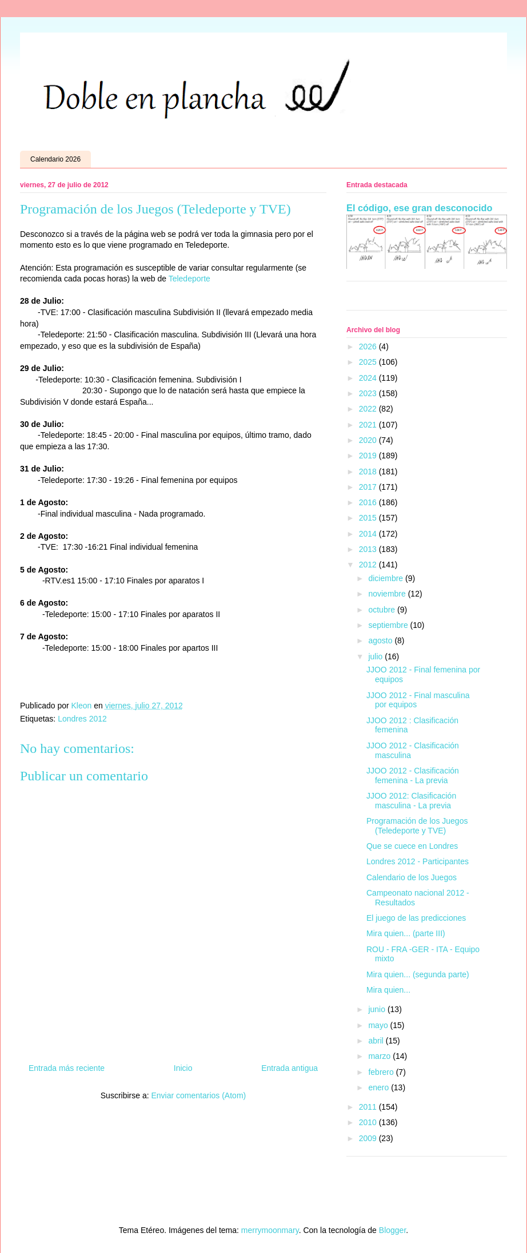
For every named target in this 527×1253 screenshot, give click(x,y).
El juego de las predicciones (416, 917)
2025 (369, 361)
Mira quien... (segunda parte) (417, 974)
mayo (379, 1025)
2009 (369, 1138)
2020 (369, 440)
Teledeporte (189, 278)
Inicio (183, 1068)
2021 (369, 424)
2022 (369, 408)
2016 (369, 502)
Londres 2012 (82, 718)
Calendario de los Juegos (411, 877)
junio (377, 1009)
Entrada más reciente (67, 1068)
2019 (369, 455)
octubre (382, 609)
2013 (369, 549)
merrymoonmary (270, 1230)
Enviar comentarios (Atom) (198, 1095)
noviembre (388, 593)
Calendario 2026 (55, 159)
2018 (369, 471)
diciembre (386, 578)
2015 (369, 517)
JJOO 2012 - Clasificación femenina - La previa (412, 775)
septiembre (389, 625)
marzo (380, 1056)
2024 (369, 377)
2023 (369, 393)
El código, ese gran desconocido (419, 208)
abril (376, 1040)
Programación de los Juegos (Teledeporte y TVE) (417, 825)
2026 (369, 346)
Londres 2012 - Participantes (417, 861)
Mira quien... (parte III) (405, 933)
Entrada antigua (289, 1068)
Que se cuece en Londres (412, 846)
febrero (382, 1072)
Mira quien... (388, 989)
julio (376, 656)
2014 (369, 533)
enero (379, 1087)
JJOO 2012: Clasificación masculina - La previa (411, 800)
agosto (381, 640)
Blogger (392, 1230)
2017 (369, 486)
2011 (369, 1106)
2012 (369, 564)
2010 (369, 1122)
